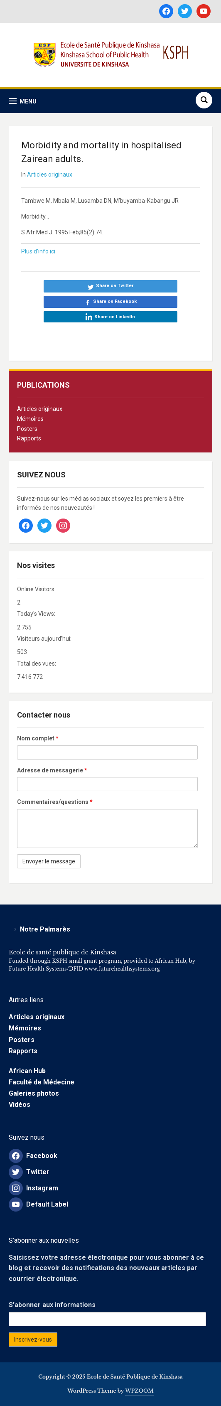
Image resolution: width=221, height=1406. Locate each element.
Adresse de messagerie (52, 770)
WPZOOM (139, 1391)
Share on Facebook (115, 301)
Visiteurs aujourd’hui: (45, 638)
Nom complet (38, 738)
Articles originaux (39, 409)
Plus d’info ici (38, 251)
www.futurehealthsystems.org (121, 969)
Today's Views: (36, 613)
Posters (27, 428)
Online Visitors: (37, 589)
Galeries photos (34, 1093)
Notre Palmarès (45, 929)
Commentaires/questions (55, 802)
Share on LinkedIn (114, 317)
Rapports (29, 438)
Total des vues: (37, 663)
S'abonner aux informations (52, 1305)
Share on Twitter (114, 285)
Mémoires (30, 418)
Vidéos (19, 1105)
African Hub (27, 1071)
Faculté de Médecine (41, 1082)
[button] (23, 101)
